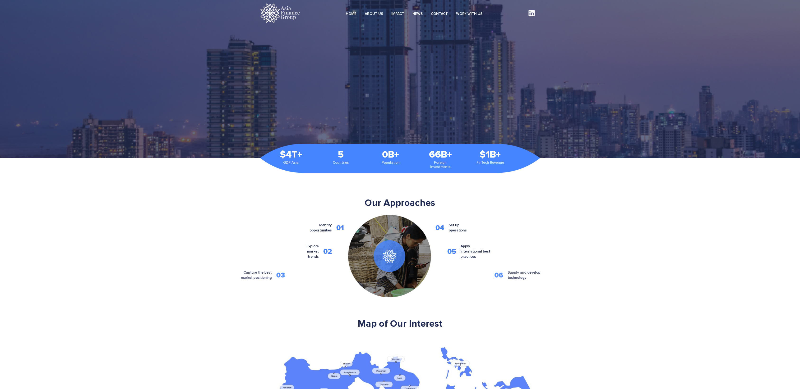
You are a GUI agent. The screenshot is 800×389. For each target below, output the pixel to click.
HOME (351, 14)
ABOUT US (374, 14)
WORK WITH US (469, 14)
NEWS (417, 14)
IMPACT (397, 14)
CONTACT (439, 14)
